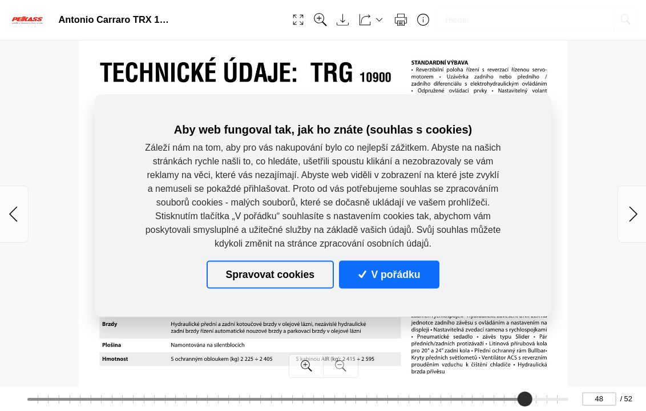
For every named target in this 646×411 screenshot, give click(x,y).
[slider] (524, 399)
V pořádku (389, 274)
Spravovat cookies (270, 274)
